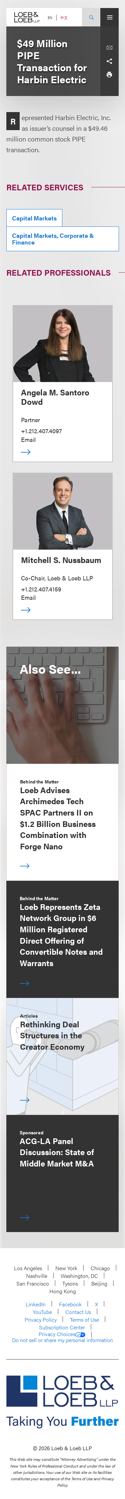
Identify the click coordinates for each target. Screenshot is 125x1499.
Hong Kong (62, 1291)
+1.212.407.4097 (41, 431)
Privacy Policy (41, 1319)
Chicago (100, 1268)
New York (66, 1268)
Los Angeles (28, 1268)
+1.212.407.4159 (41, 589)
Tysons (70, 1283)
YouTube (42, 1312)
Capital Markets (34, 218)
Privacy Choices (62, 1334)
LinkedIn (36, 1304)
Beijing (99, 1283)
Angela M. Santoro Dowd (55, 396)
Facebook (70, 1304)
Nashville (36, 1276)
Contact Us (78, 1312)
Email (28, 439)
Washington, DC (79, 1276)
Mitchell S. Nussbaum (61, 559)
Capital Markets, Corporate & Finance (53, 238)
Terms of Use (84, 1319)
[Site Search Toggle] (91, 17)
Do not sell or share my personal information (62, 1340)
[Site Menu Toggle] (109, 17)
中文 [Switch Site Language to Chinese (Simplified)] (64, 17)
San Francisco (32, 1283)
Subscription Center (62, 1327)
